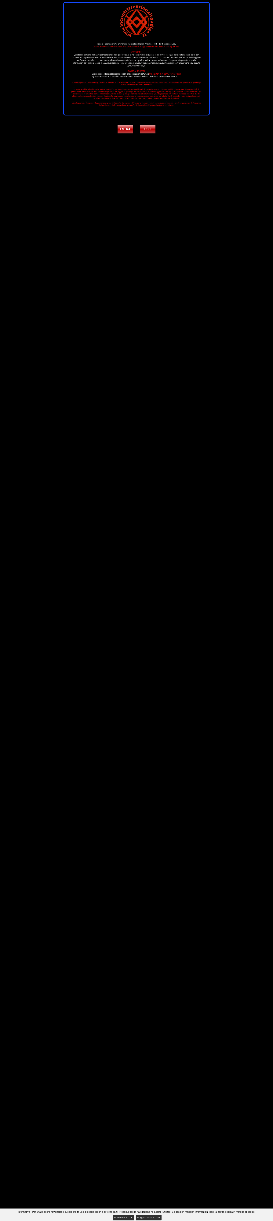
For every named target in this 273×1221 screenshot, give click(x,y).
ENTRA (125, 129)
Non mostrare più (123, 1217)
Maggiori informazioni (148, 1217)
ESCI (147, 129)
